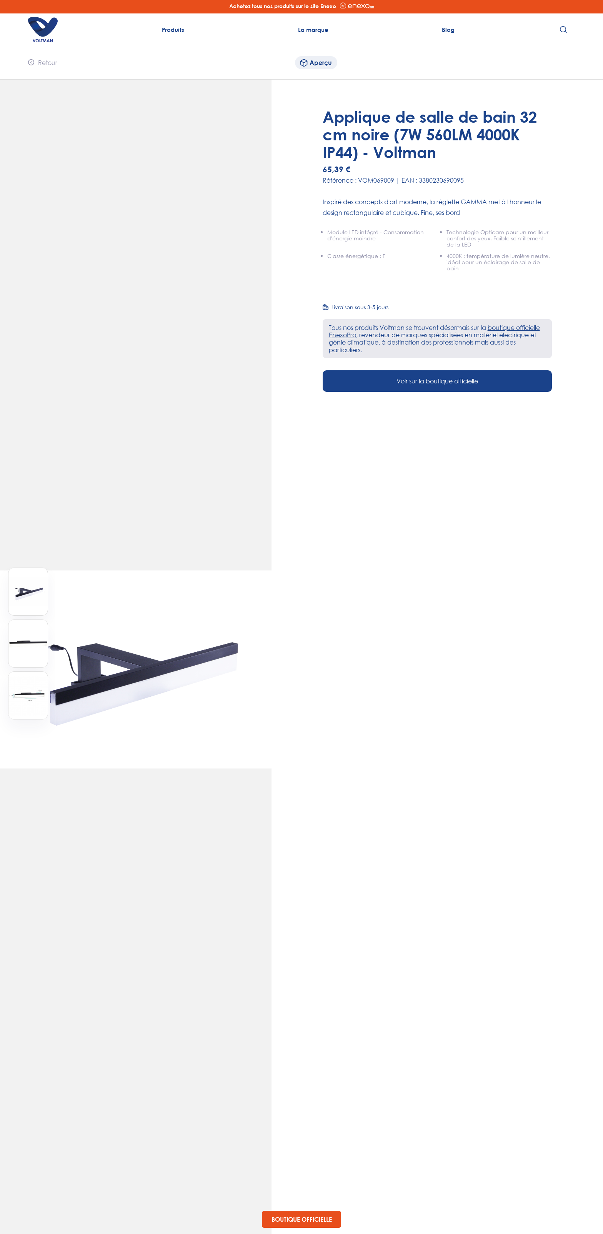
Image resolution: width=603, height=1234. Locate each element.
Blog (448, 29)
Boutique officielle (302, 1219)
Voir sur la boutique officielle (437, 381)
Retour (42, 62)
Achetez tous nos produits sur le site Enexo (301, 5)
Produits (173, 29)
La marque (313, 29)
